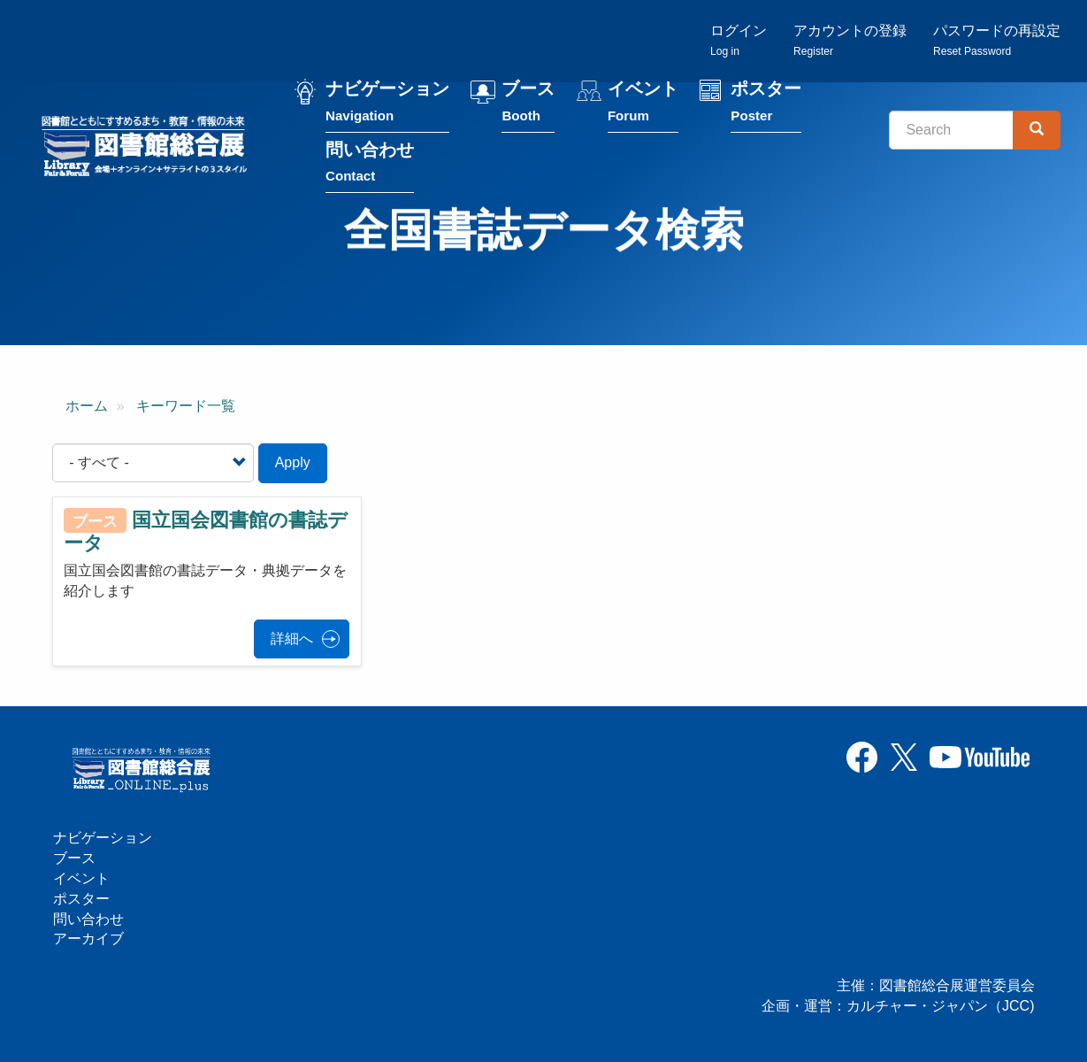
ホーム (86, 405)
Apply (292, 462)
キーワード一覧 (185, 405)
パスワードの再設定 (996, 40)
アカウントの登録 (850, 40)
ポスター (766, 104)
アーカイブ (88, 938)
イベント (643, 104)
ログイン (738, 40)
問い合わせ (369, 165)
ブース (528, 104)
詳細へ (292, 638)
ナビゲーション (387, 104)
